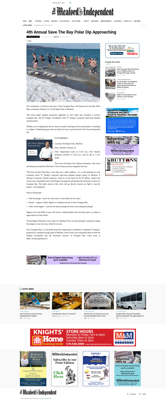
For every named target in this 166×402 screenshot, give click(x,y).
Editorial (119, 66)
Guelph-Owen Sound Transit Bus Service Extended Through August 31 (130, 316)
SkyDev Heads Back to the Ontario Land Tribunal (126, 95)
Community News (33, 37)
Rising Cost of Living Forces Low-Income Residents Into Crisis (54, 25)
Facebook (133, 396)
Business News (24, 311)
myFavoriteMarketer (46, 400)
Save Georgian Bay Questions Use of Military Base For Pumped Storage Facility (127, 70)
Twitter (144, 396)
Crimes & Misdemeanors (124, 79)
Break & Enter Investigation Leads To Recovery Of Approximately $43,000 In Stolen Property (128, 84)
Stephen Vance (56, 316)
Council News (121, 92)
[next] (144, 25)
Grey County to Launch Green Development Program (31, 315)
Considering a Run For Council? (64, 314)
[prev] (141, 25)
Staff (29, 41)
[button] (70, 3)
